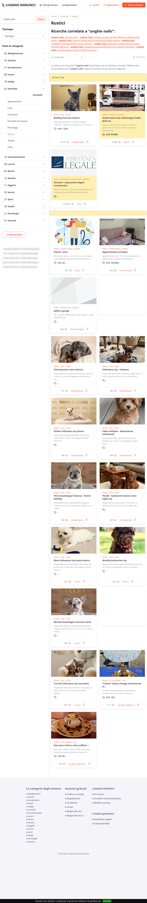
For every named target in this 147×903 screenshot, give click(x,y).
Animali (10, 60)
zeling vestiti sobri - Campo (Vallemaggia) (20, 267)
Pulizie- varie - (61, 251)
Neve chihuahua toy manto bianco (72, 560)
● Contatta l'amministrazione (106, 798)
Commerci (13, 114)
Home (53, 16)
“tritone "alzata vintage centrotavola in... (121, 685)
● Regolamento (72, 798)
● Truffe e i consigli (74, 794)
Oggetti (10, 185)
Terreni (11, 140)
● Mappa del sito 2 (74, 815)
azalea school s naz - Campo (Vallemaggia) (20, 258)
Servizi (9, 192)
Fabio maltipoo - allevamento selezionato (117, 433)
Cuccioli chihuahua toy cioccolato (71, 683)
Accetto (107, 901)
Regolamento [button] (69, 5)
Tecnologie (11, 213)
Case (10, 108)
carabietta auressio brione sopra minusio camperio (103, 46)
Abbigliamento (13, 53)
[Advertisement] (122, 296)
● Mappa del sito (73, 811)
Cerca (41, 19)
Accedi (94, 5)
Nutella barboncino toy (114, 560)
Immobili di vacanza (17, 121)
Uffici (10, 147)
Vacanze (10, 220)
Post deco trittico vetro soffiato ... (71, 745)
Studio (9, 206)
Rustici (11, 134)
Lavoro (9, 164)
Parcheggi (13, 127)
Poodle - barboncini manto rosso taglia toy (119, 497)
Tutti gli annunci (49, 5)
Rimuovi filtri (13, 234)
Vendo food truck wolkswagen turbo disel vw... (121, 119)
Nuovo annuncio (134, 5)
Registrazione (111, 5)
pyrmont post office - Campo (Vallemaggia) (20, 262)
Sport (8, 199)
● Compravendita (100, 823)
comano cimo (64, 37)
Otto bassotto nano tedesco (68, 369)
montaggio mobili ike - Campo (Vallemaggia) (21, 249)
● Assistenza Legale (102, 819)
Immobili (10, 88)
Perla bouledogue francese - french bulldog (72, 497)
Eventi (9, 74)
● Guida (69, 807)
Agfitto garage (61, 310)
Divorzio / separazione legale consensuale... (69, 184)
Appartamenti (14, 101)
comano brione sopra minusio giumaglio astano (89, 40)
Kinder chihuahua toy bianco (69, 431)
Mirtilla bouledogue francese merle (72, 622)
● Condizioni (71, 802)
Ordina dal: (57, 57)
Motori (9, 171)
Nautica (10, 178)
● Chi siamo (98, 794)
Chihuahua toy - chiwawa (115, 369)
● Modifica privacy (101, 802)
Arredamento (13, 67)
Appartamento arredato (115, 251)
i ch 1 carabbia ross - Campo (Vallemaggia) (20, 253)
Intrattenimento (14, 157)
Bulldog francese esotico (67, 117)
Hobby (9, 81)
